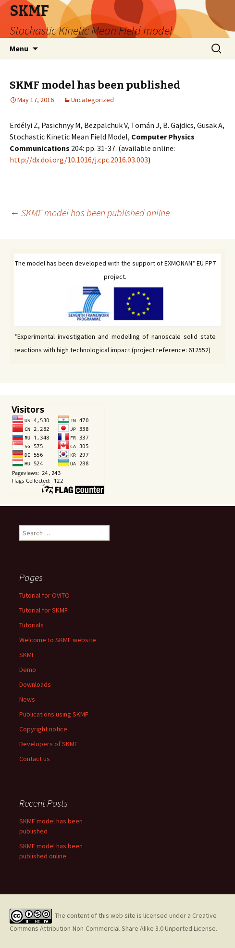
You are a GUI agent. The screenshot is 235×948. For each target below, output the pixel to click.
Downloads (35, 684)
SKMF (27, 654)
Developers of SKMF (48, 744)
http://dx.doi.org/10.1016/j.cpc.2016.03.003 (79, 159)
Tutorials (31, 625)
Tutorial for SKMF (43, 610)
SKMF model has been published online (90, 213)
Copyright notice (43, 729)
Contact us (34, 758)
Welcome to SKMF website (57, 640)
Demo (27, 669)
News (27, 699)
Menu (19, 48)
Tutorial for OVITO (44, 595)
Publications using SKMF (53, 714)
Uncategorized (92, 99)
